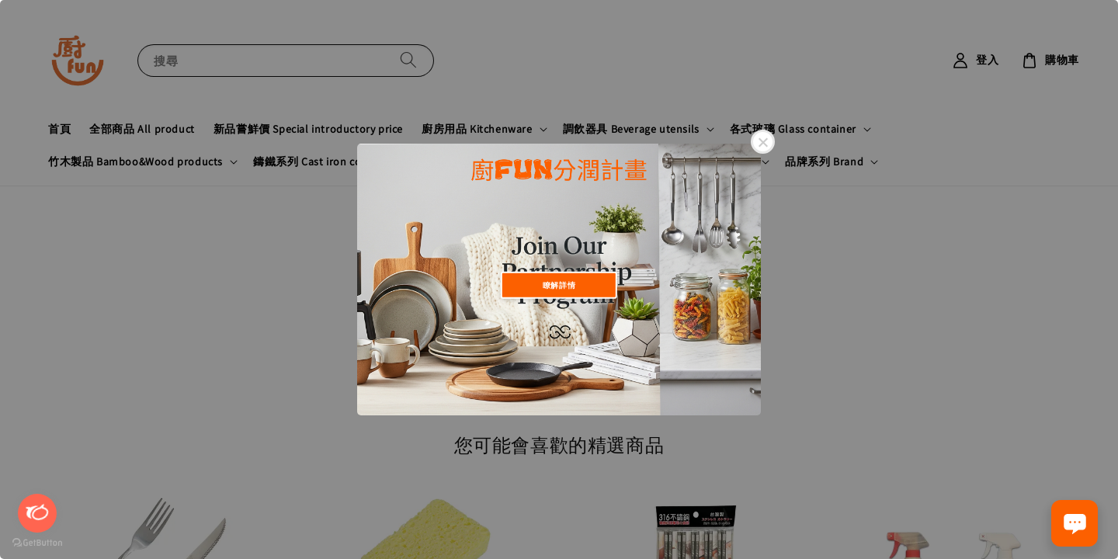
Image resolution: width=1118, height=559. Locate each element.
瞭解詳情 (559, 284)
